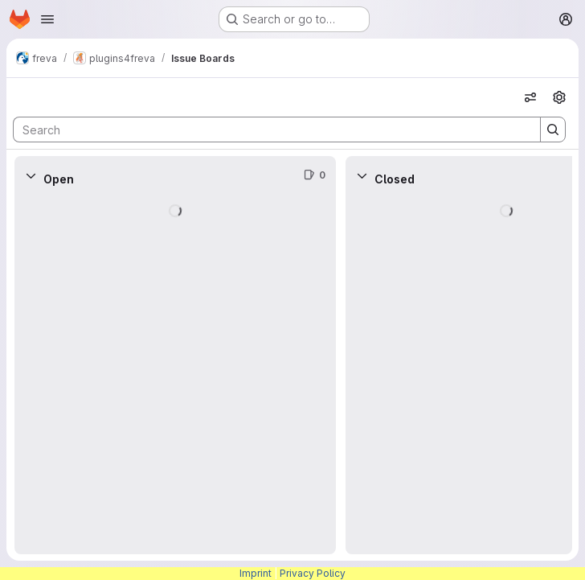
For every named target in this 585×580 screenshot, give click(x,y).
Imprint (255, 573)
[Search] (268, 129)
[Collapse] (30, 175)
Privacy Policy (313, 573)
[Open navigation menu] (47, 19)
